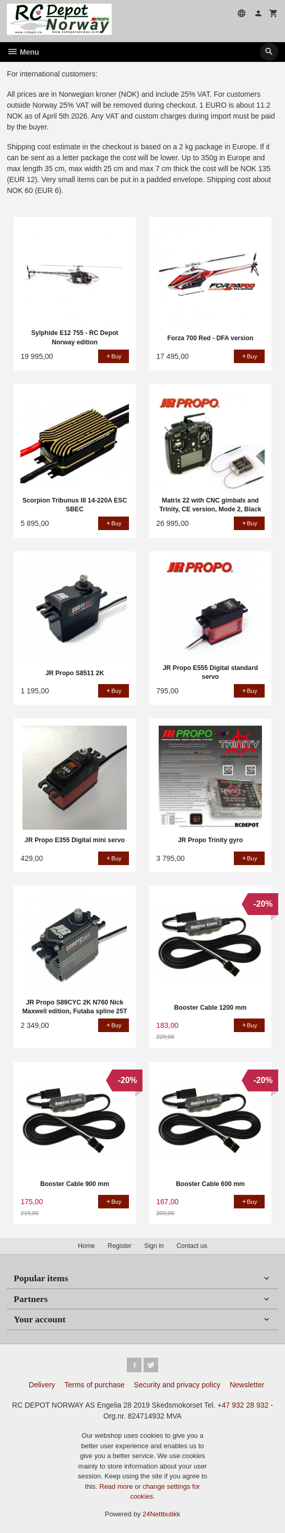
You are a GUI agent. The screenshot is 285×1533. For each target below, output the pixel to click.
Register (120, 1245)
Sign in (153, 1245)
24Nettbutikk (161, 1514)
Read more (117, 1486)
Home (86, 1245)
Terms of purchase (95, 1385)
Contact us (191, 1245)
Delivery (42, 1385)
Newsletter (247, 1385)
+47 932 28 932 (243, 1405)
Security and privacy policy (177, 1385)
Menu (23, 52)
